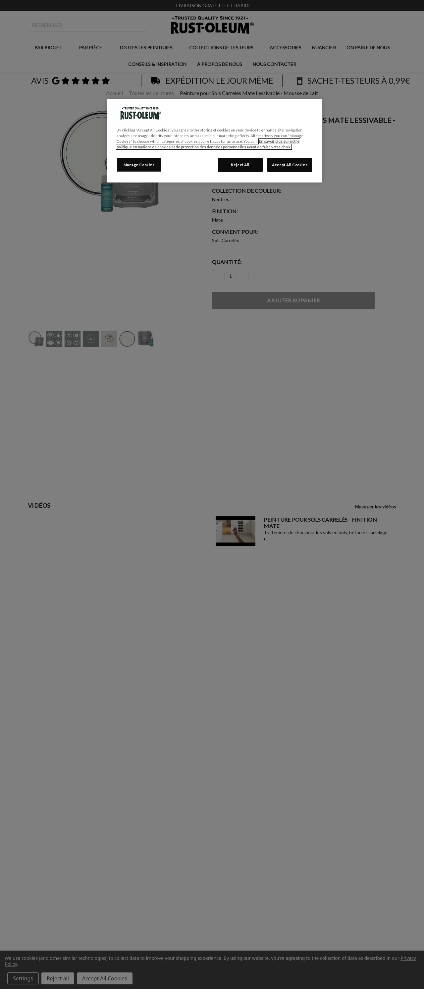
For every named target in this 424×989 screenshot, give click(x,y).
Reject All (240, 165)
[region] (214, 140)
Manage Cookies (139, 165)
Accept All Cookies (289, 165)
